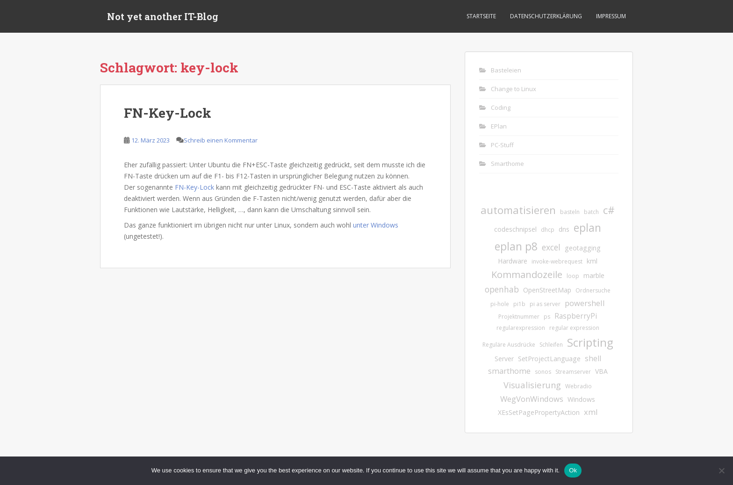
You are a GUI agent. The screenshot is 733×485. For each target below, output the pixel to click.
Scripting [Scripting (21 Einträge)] (590, 342)
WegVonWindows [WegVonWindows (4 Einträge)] (531, 398)
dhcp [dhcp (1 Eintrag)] (547, 230)
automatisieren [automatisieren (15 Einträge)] (518, 210)
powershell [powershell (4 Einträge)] (585, 303)
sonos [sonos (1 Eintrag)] (543, 372)
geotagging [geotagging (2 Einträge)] (583, 247)
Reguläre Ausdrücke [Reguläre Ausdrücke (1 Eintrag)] (508, 345)
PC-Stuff (502, 145)
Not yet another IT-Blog (162, 16)
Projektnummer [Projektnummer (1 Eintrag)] (518, 317)
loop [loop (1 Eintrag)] (573, 276)
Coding (500, 107)
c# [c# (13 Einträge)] (609, 210)
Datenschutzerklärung (546, 16)
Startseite (481, 16)
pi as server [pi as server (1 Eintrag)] (545, 304)
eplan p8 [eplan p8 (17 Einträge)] (516, 246)
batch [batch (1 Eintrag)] (591, 212)
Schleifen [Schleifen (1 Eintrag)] (551, 345)
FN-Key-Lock (167, 112)
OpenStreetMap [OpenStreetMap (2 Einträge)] (547, 289)
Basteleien (506, 70)
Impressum (611, 16)
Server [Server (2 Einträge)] (504, 358)
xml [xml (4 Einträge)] (591, 412)
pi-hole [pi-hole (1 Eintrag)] (499, 304)
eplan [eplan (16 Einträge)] (587, 228)
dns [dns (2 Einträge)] (564, 229)
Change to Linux (513, 89)
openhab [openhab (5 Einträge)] (502, 289)
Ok (573, 470)
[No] (721, 470)
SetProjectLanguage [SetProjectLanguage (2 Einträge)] (549, 358)
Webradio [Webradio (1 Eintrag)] (578, 386)
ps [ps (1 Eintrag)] (547, 317)
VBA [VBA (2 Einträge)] (601, 371)
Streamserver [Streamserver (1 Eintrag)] (573, 372)
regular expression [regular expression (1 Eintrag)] (574, 328)
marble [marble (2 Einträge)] (593, 275)
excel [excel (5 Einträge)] (551, 247)
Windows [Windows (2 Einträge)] (581, 399)
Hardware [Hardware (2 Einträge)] (512, 261)
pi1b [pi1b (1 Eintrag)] (519, 304)
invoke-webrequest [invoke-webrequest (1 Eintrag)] (557, 261)
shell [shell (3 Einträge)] (593, 358)
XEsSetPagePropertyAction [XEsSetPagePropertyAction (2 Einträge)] (539, 412)
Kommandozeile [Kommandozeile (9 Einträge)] (526, 274)
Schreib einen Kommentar (221, 140)
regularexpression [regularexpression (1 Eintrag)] (520, 328)
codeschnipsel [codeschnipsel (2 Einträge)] (515, 229)
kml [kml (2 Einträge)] (592, 261)
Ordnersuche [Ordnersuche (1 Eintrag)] (593, 290)
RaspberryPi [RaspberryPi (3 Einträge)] (575, 316)
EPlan (499, 126)
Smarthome (507, 163)
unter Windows (375, 225)
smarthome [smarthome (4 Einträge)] (509, 370)
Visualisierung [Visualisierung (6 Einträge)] (532, 385)
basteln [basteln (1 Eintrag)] (570, 212)
